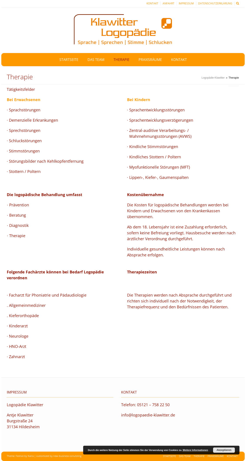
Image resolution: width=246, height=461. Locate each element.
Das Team (185, 456)
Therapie (199, 456)
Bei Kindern (138, 99)
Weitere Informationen (195, 450)
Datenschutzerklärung (215, 3)
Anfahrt (168, 3)
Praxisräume (216, 456)
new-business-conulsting (67, 456)
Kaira (31, 456)
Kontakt (152, 3)
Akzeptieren (224, 450)
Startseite (169, 456)
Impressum (186, 3)
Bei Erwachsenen (23, 99)
